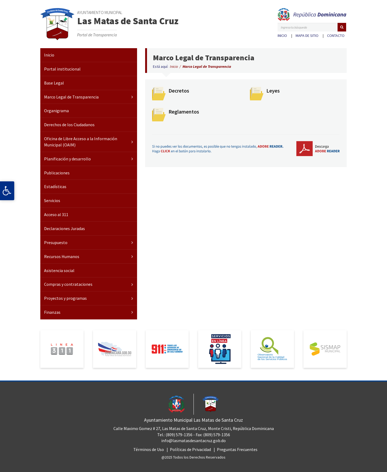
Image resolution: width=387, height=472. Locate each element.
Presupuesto (55, 242)
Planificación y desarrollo (67, 158)
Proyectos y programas (65, 298)
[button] (342, 27)
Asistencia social (59, 270)
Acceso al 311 (56, 214)
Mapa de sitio (307, 35)
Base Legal (54, 83)
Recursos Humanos (61, 256)
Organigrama (56, 110)
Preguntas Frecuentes (237, 449)
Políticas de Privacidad (190, 449)
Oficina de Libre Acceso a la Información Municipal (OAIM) (80, 141)
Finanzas (52, 312)
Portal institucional (62, 69)
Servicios (52, 200)
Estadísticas (55, 186)
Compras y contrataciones (68, 284)
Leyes (273, 90)
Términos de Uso (148, 449)
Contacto (336, 35)
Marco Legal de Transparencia (71, 97)
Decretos (179, 90)
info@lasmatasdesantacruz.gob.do (193, 440)
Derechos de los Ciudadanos (69, 124)
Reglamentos (184, 111)
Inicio (282, 35)
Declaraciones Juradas (64, 228)
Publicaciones (57, 172)
